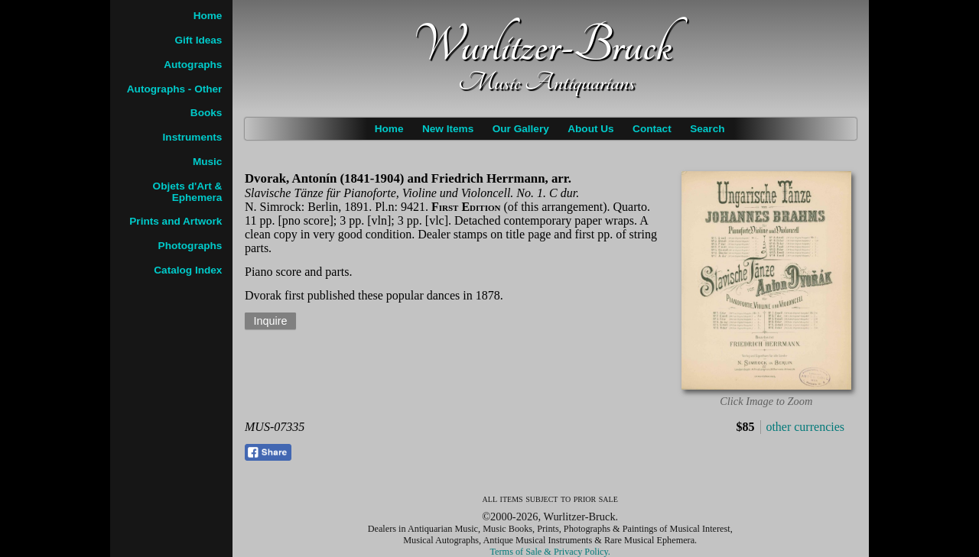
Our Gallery (521, 128)
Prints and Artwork (175, 221)
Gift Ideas (198, 40)
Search (707, 128)
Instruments (193, 137)
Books (206, 112)
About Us (590, 128)
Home (389, 128)
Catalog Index (188, 270)
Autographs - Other (175, 89)
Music (208, 161)
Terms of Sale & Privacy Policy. (550, 551)
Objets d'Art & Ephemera (188, 191)
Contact (652, 128)
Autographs (193, 64)
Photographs (190, 245)
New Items (447, 128)
